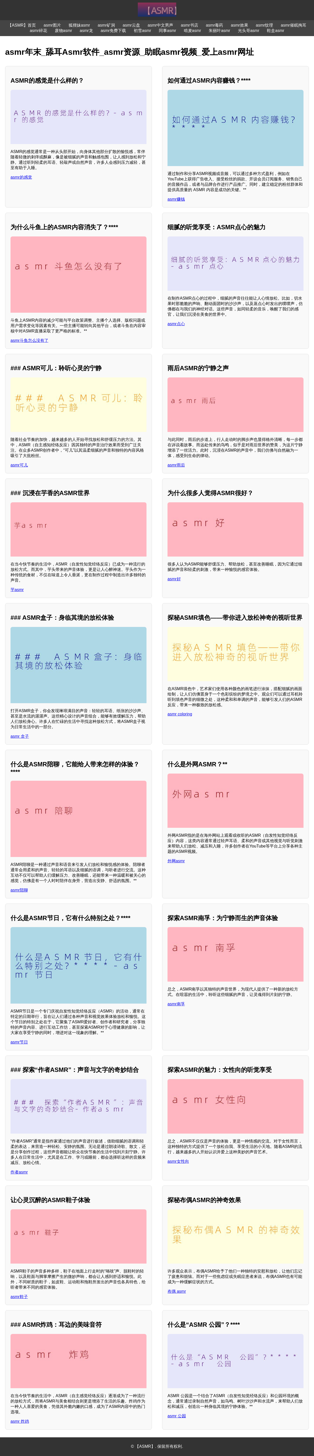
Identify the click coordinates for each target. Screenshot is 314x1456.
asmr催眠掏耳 (293, 25)
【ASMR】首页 (22, 25)
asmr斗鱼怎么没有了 (29, 340)
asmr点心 (176, 324)
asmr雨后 (176, 465)
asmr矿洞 (106, 25)
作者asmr (19, 1172)
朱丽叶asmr (219, 30)
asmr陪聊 (19, 890)
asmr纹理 (264, 25)
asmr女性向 (178, 1161)
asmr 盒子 (20, 736)
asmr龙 (86, 30)
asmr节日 (19, 1042)
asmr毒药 (214, 25)
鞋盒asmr (275, 30)
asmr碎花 (38, 30)
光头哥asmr (248, 30)
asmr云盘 (131, 25)
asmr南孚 (176, 1004)
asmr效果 (239, 25)
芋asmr (17, 590)
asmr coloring (180, 714)
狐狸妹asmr (79, 25)
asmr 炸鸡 (20, 1421)
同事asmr (167, 30)
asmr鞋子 (19, 1297)
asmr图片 (52, 25)
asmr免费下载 (113, 30)
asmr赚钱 (176, 199)
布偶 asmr (177, 1291)
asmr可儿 (19, 465)
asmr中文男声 (160, 25)
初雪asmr (142, 30)
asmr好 (174, 579)
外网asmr (176, 861)
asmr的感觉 (21, 177)
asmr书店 (189, 25)
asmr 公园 (177, 1416)
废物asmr (63, 30)
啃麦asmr (192, 30)
